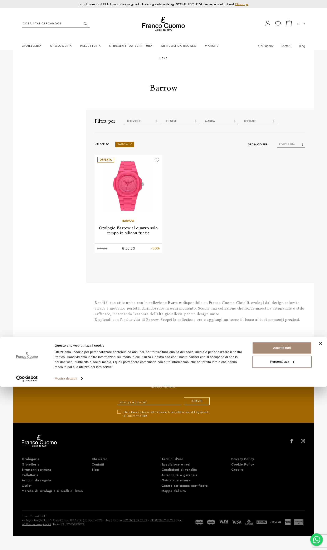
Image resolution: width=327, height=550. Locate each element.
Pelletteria (90, 40)
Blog (302, 39)
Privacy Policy (138, 406)
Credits (237, 464)
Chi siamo (265, 39)
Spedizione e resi (175, 458)
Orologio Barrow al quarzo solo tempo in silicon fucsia (128, 224)
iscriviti (193, 396)
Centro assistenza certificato (184, 480)
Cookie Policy (242, 458)
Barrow (124, 138)
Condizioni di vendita (179, 464)
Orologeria (61, 40)
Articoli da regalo (179, 40)
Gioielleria (32, 40)
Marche (212, 40)
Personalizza (282, 524)
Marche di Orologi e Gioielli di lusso (52, 485)
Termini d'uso (172, 453)
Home (163, 51)
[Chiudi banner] (320, 506)
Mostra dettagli (66, 542)
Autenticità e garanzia (179, 469)
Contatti (285, 39)
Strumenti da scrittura (131, 40)
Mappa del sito (173, 485)
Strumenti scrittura (36, 464)
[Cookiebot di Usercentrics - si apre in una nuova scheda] (27, 542)
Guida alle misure (176, 474)
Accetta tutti (282, 511)
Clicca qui (241, 4)
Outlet (26, 480)
